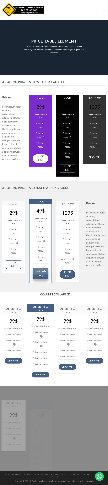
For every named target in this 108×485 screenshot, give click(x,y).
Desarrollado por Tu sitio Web (79, 481)
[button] (99, 476)
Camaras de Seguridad (36, 474)
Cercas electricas (59, 474)
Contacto (54, 476)
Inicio (8, 474)
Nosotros (17, 474)
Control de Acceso (80, 474)
